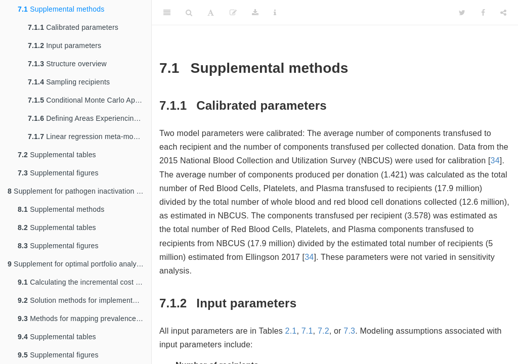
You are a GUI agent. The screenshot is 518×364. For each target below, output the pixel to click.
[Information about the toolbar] (275, 12)
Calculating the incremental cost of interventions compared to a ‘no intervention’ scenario (84, 282)
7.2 (323, 331)
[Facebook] (483, 12)
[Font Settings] (211, 12)
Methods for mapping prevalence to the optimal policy (84, 318)
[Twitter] (462, 12)
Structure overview (67, 64)
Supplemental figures (58, 173)
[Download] (255, 12)
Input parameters (64, 45)
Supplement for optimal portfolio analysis (76, 264)
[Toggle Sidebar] (167, 12)
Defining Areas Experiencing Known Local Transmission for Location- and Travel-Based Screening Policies (89, 118)
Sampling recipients (69, 82)
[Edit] (233, 12)
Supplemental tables (57, 155)
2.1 (291, 331)
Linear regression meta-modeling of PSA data (89, 136)
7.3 (349, 331)
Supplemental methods (61, 9)
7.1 (307, 331)
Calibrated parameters (73, 27)
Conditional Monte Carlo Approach (89, 100)
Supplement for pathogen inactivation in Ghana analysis (79, 191)
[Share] (503, 12)
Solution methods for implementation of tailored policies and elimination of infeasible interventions (84, 300)
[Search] (189, 12)
